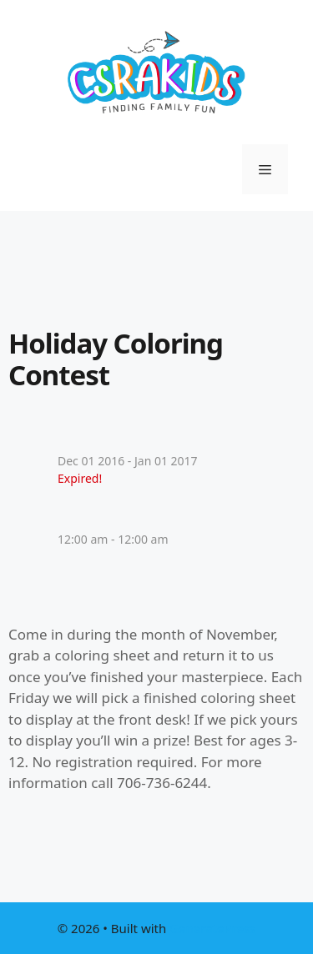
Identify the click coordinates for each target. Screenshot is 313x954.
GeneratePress (212, 928)
